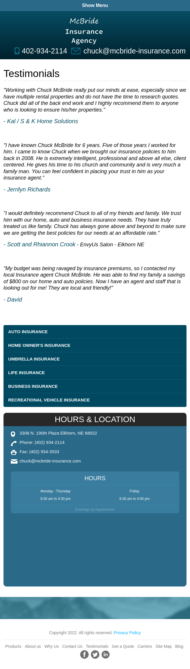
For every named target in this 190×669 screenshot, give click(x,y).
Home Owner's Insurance (39, 345)
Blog (179, 646)
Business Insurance (33, 386)
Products (13, 646)
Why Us (52, 646)
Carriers (145, 646)
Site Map (164, 646)
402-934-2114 (44, 51)
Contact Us (72, 646)
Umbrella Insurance (34, 358)
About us (33, 646)
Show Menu (95, 5)
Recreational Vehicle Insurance (49, 399)
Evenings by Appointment (95, 509)
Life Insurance (26, 372)
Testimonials (97, 646)
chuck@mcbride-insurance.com (134, 51)
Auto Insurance (28, 331)
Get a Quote (123, 646)
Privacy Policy (127, 632)
